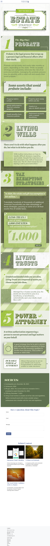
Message (8, 424)
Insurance (8, 543)
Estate (8, 542)
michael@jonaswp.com (11, 535)
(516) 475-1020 (11, 530)
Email (7, 418)
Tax (7, 544)
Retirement (9, 539)
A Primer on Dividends (32, 460)
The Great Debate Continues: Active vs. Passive (15, 484)
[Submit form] (8, 433)
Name (7, 412)
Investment (9, 540)
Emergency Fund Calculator (15, 460)
